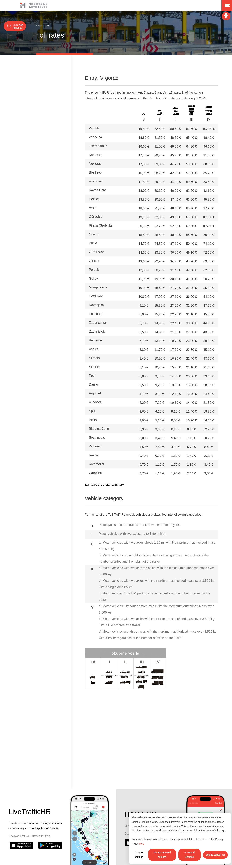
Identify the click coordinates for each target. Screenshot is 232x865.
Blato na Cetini (99, 428)
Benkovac (96, 340)
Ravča (93, 455)
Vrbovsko (95, 181)
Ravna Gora (97, 190)
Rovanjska (96, 305)
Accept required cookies (162, 854)
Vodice (93, 349)
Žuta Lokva (97, 252)
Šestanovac (97, 437)
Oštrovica (95, 216)
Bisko (93, 420)
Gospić (94, 278)
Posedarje (96, 314)
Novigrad (95, 163)
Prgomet (95, 393)
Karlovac (95, 155)
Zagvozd (95, 446)
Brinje (93, 243)
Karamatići (96, 464)
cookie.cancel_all (215, 854)
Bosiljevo (95, 172)
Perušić (94, 269)
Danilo (93, 384)
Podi (92, 375)
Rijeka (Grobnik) (100, 225)
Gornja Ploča (98, 287)
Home (39, 25)
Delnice (94, 199)
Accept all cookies (189, 854)
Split (92, 411)
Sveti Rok (96, 296)
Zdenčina (95, 137)
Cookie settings (139, 854)
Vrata (92, 208)
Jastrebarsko (98, 146)
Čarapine (95, 473)
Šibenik (94, 367)
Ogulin (93, 234)
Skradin (94, 358)
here (141, 843)
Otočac (94, 261)
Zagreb (94, 128)
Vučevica (95, 402)
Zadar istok (97, 331)
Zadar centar (98, 322)
